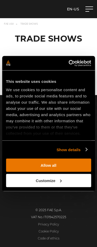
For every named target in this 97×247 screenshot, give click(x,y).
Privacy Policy (48, 224)
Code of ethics (48, 238)
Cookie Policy (49, 231)
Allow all (48, 165)
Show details (69, 149)
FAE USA (9, 23)
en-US (73, 9)
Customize (49, 180)
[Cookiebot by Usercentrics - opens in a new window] (69, 63)
